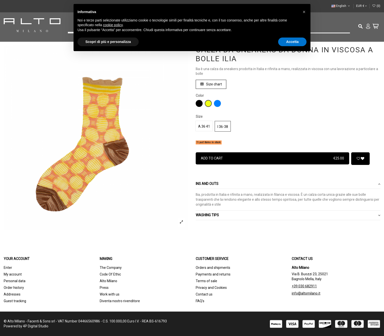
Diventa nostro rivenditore (120, 301)
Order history (14, 288)
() (376, 6)
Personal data (14, 281)
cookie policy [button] (113, 25)
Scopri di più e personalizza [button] (108, 42)
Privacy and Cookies (211, 288)
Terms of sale (206, 281)
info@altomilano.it (306, 293)
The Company (111, 268)
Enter (8, 268)
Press (104, 288)
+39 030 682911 (304, 286)
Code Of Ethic (110, 274)
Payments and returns (213, 274)
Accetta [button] (292, 42)
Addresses (12, 294)
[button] (304, 12)
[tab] (288, 184)
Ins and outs (288, 183)
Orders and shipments (213, 268)
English (341, 6)
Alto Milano (108, 281)
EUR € (361, 6)
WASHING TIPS (288, 215)
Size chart (211, 84)
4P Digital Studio (35, 326)
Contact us (204, 294)
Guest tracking (15, 301)
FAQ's (200, 301)
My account (13, 274)
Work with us (109, 294)
